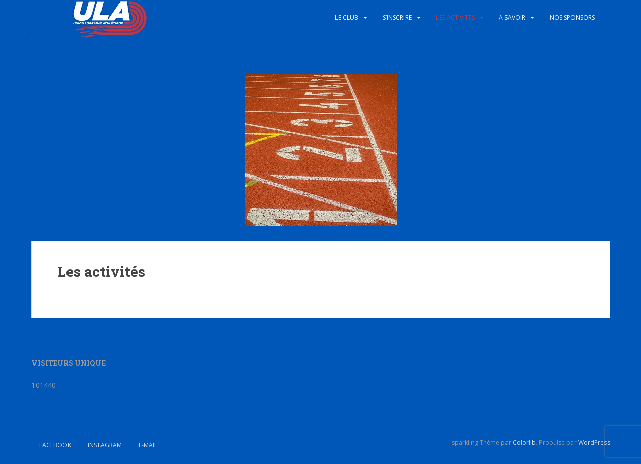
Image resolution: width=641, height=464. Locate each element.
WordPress (594, 442)
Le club (346, 17)
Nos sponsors (572, 17)
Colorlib (524, 442)
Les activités (455, 17)
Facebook (55, 445)
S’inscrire (397, 17)
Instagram (105, 445)
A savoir (512, 17)
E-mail (148, 445)
